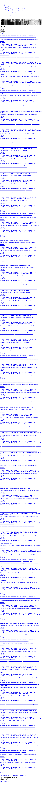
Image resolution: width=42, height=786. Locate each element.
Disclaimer (2, 785)
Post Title (2, 29)
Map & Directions (3, 781)
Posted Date (2, 31)
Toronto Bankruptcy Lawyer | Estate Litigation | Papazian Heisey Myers (13, 0)
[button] (5, 5)
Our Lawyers (10, 781)
